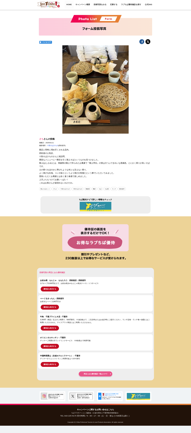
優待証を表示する (49, 289)
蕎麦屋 (91, 189)
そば (103, 189)
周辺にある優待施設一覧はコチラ (95, 374)
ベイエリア (46, 42)
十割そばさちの (52, 145)
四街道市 (126, 189)
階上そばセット (46, 189)
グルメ (56, 189)
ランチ (118, 189)
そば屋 (110, 189)
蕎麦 (97, 189)
